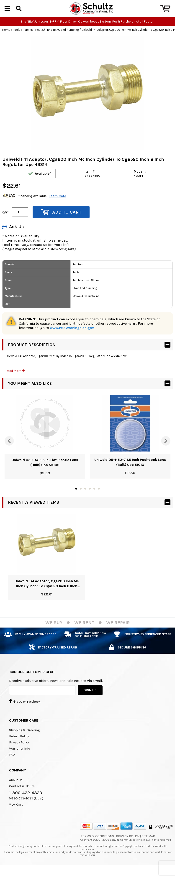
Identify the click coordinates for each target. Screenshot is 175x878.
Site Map (148, 844)
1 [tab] (76, 496)
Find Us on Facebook (24, 709)
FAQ (12, 762)
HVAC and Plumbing (66, 37)
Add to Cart (61, 220)
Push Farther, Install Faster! (133, 29)
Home (6, 37)
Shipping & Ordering (24, 738)
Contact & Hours (22, 794)
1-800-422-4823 (25, 800)
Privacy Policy (19, 750)
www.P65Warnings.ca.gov (72, 335)
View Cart (16, 812)
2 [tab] (81, 496)
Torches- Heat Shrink (36, 37)
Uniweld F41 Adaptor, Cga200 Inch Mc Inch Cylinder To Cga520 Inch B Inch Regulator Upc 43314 (47, 591)
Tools (16, 37)
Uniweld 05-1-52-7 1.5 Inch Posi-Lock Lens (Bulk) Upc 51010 (130, 470)
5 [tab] (94, 496)
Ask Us (13, 234)
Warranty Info (19, 756)
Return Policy (19, 744)
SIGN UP (90, 698)
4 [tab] (90, 496)
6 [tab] (99, 496)
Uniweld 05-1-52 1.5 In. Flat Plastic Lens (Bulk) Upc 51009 (45, 470)
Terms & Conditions (97, 844)
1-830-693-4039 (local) (26, 806)
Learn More (57, 204)
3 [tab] (85, 496)
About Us (16, 788)
